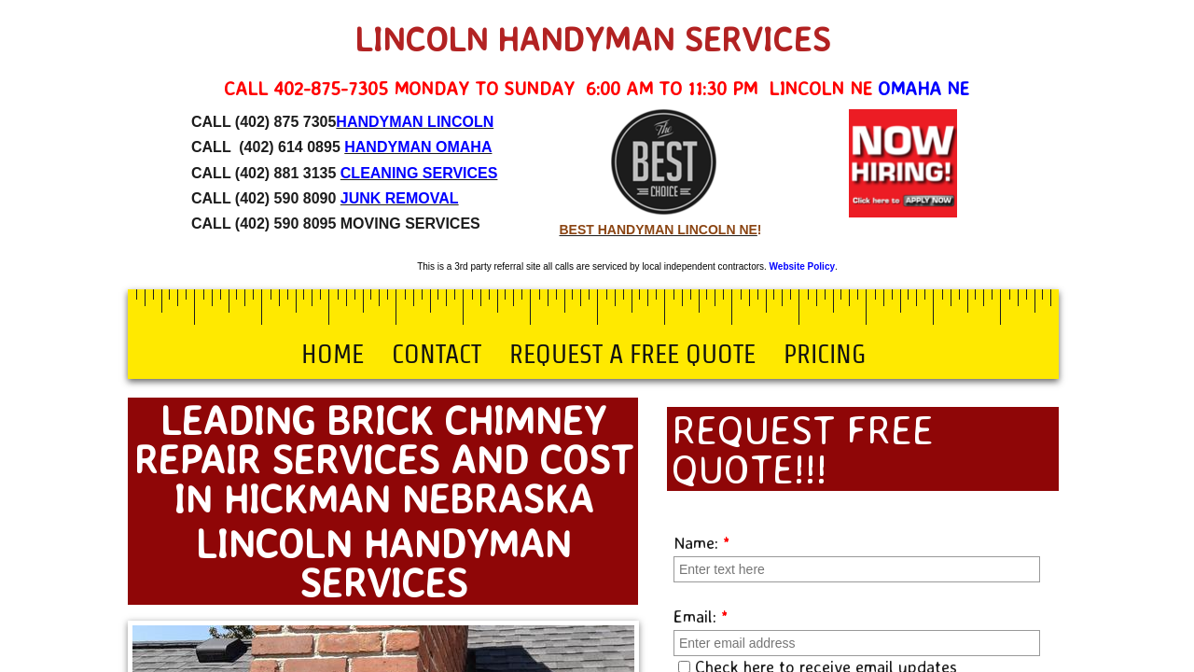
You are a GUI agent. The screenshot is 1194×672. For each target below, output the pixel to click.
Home (332, 354)
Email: (701, 616)
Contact (436, 354)
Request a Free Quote (632, 354)
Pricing (825, 354)
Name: (701, 542)
